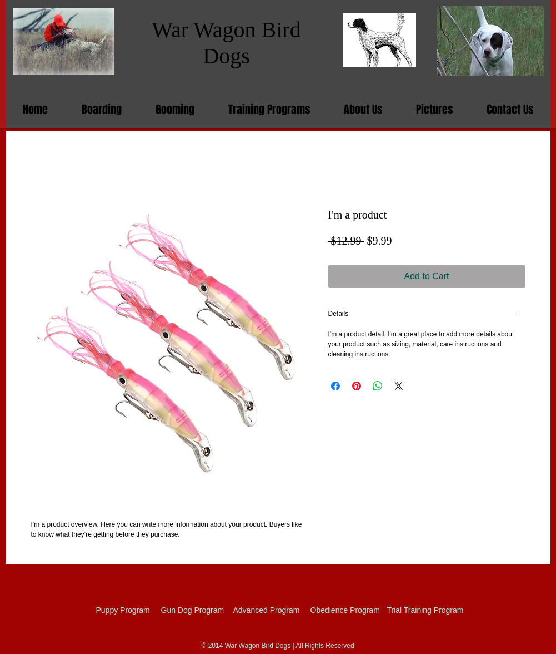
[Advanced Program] (267, 610)
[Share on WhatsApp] (377, 386)
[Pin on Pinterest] (356, 386)
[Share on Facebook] (335, 386)
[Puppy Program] (132, 610)
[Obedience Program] (345, 610)
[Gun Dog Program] (194, 610)
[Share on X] (398, 386)
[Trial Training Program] (426, 610)
